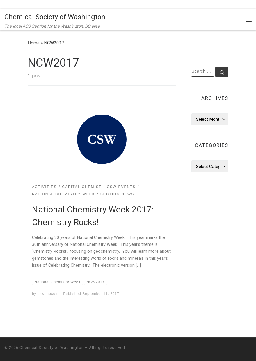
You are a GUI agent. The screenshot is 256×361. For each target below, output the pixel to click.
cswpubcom (48, 294)
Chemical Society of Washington (51, 347)
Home (34, 43)
